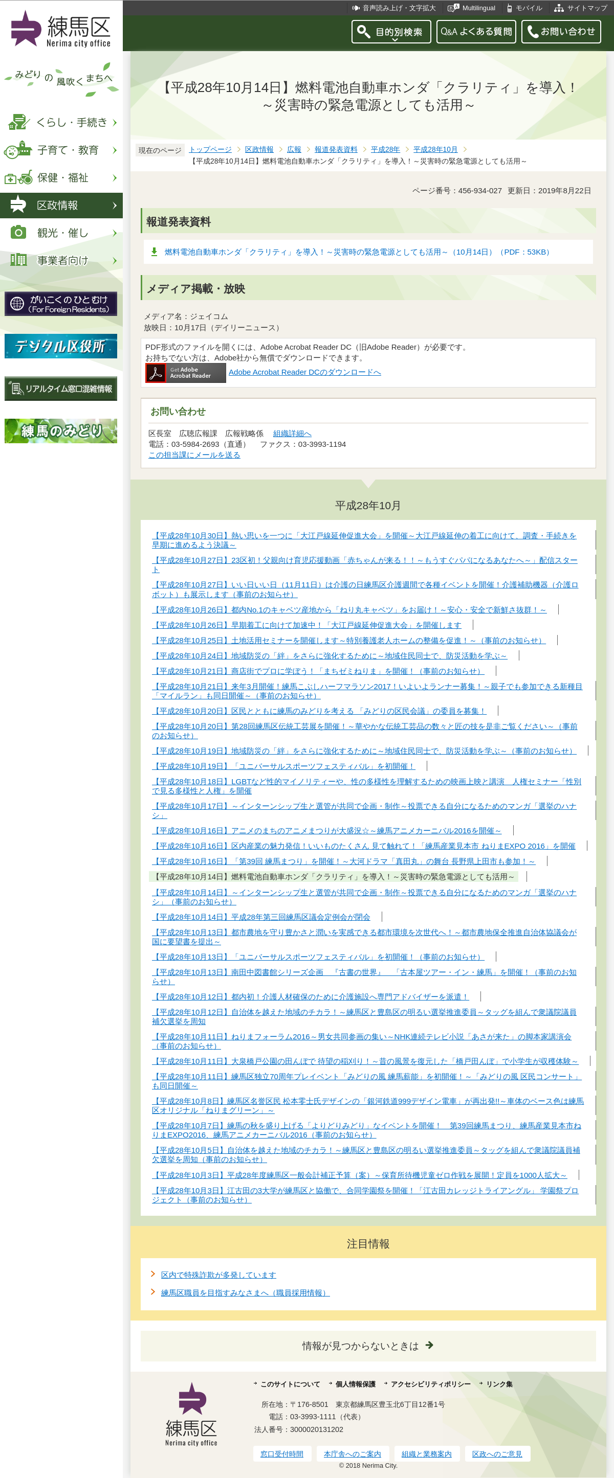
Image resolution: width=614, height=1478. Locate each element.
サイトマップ (587, 8)
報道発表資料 (336, 149)
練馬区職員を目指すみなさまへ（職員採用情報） (245, 1292)
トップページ (210, 149)
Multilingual (479, 8)
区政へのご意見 (497, 1454)
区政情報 (259, 149)
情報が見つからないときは (360, 1345)
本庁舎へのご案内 (352, 1454)
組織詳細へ (292, 433)
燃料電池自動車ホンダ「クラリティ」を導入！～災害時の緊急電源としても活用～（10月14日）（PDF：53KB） (359, 251)
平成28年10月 (435, 149)
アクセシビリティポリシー (431, 1384)
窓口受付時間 (281, 1454)
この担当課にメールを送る (194, 454)
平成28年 (385, 149)
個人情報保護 (356, 1384)
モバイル (529, 8)
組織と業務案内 (427, 1454)
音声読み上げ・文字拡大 (399, 8)
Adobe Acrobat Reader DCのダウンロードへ (263, 372)
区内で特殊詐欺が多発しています (218, 1274)
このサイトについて (290, 1384)
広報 (294, 149)
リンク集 (499, 1384)
